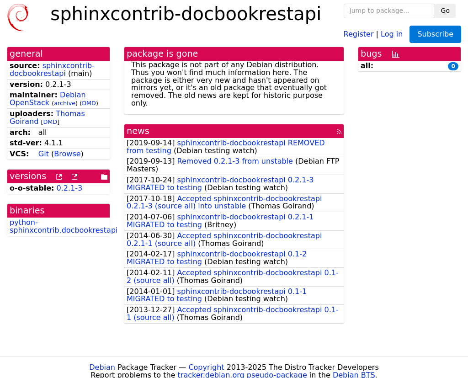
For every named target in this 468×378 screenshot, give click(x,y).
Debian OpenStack (48, 99)
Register (359, 33)
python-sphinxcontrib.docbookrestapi (64, 226)
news (138, 131)
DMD (89, 103)
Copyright (206, 367)
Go (445, 10)
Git (43, 153)
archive (64, 103)
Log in (392, 33)
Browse (67, 153)
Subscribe (435, 34)
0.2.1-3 (70, 188)
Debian (102, 367)
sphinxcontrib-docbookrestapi (52, 69)
